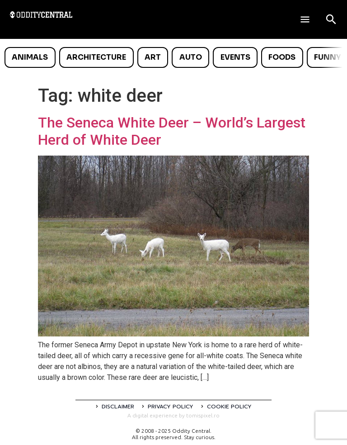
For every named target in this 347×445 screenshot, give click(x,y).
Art (153, 57)
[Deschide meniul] (305, 19)
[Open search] (331, 19)
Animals (30, 57)
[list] (173, 57)
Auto (190, 57)
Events (235, 57)
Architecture (96, 57)
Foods (281, 57)
